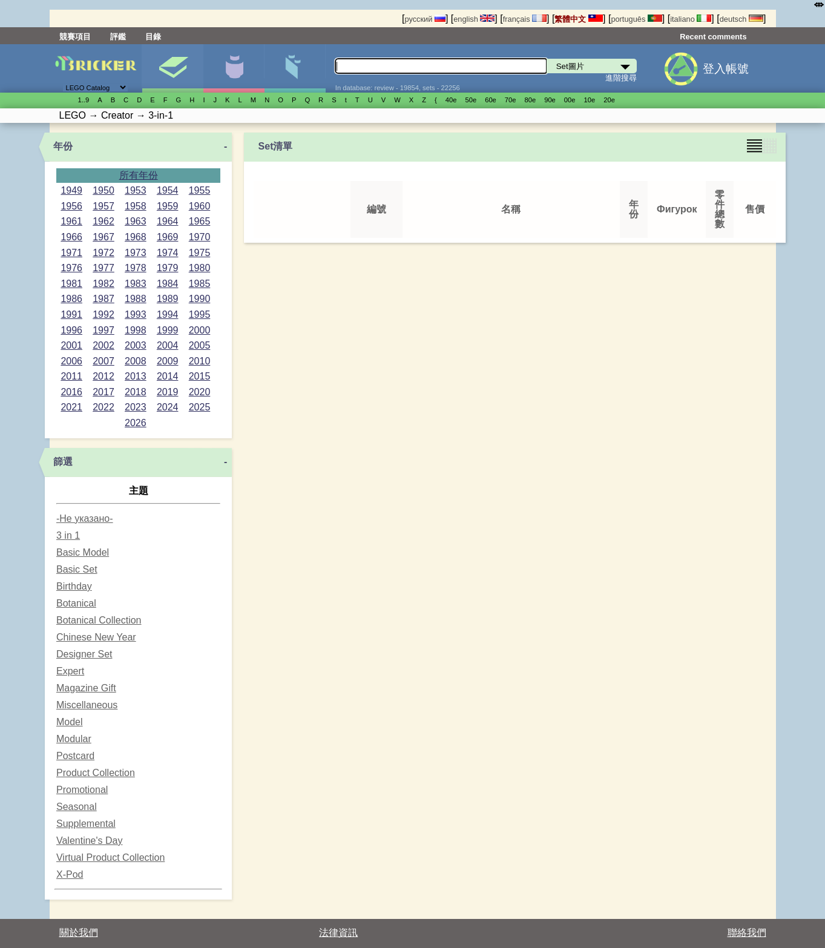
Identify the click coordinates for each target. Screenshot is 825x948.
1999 (168, 330)
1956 (71, 206)
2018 (135, 392)
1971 (71, 253)
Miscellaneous (86, 705)
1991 (71, 314)
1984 (168, 283)
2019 (168, 392)
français (525, 19)
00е (570, 100)
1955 (200, 190)
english (474, 19)
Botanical (76, 603)
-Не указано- (84, 518)
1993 (135, 314)
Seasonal (76, 807)
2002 (103, 345)
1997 (103, 330)
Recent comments (713, 36)
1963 (135, 221)
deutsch (741, 19)
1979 (168, 268)
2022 (103, 407)
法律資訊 (338, 932)
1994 (168, 314)
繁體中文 (578, 19)
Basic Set (76, 569)
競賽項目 (75, 36)
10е (590, 100)
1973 (135, 253)
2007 (103, 361)
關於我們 (78, 932)
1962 (103, 221)
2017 (103, 392)
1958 (135, 206)
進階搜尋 (621, 77)
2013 (135, 376)
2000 (200, 330)
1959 (168, 206)
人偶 (233, 68)
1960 (200, 206)
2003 (135, 345)
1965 (200, 221)
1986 (71, 299)
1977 (103, 268)
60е (490, 100)
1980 (200, 268)
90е (550, 100)
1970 (200, 237)
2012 (103, 376)
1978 (135, 268)
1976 (71, 268)
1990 (200, 299)
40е (451, 100)
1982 (103, 283)
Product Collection (95, 773)
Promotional (82, 790)
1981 (71, 283)
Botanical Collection (99, 620)
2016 (71, 392)
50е (470, 100)
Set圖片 (172, 68)
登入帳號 (726, 68)
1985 (200, 283)
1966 (71, 237)
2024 (168, 407)
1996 (71, 330)
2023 (135, 407)
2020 (200, 392)
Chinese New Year (96, 637)
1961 (71, 221)
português (636, 19)
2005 (200, 345)
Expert (70, 671)
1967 (103, 237)
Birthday (74, 586)
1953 (135, 190)
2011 (71, 376)
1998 (135, 330)
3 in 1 (68, 535)
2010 (200, 361)
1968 (135, 237)
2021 (71, 407)
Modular (73, 739)
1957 (103, 206)
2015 (200, 376)
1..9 (84, 100)
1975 (200, 253)
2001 (71, 345)
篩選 (63, 461)
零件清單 (295, 68)
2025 (200, 407)
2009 (168, 361)
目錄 (153, 36)
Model (69, 722)
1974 (168, 253)
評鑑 (118, 36)
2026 (135, 423)
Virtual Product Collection (110, 857)
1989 (168, 299)
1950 (103, 190)
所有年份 (138, 175)
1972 (103, 253)
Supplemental (86, 823)
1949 (71, 190)
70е (510, 100)
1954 (168, 190)
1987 (103, 299)
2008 (135, 361)
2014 (168, 376)
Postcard (75, 756)
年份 (63, 146)
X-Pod (69, 874)
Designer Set (84, 654)
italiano (690, 19)
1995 (200, 314)
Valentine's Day (89, 840)
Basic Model (82, 552)
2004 (168, 345)
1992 (103, 314)
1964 (168, 221)
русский (424, 19)
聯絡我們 (747, 932)
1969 (168, 237)
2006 (71, 361)
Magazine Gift (86, 688)
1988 (135, 299)
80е (530, 100)
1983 (135, 283)
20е (609, 100)
